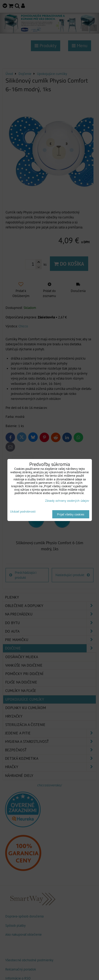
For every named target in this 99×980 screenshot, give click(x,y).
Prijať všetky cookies (70, 514)
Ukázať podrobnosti (23, 511)
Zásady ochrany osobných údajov (67, 501)
